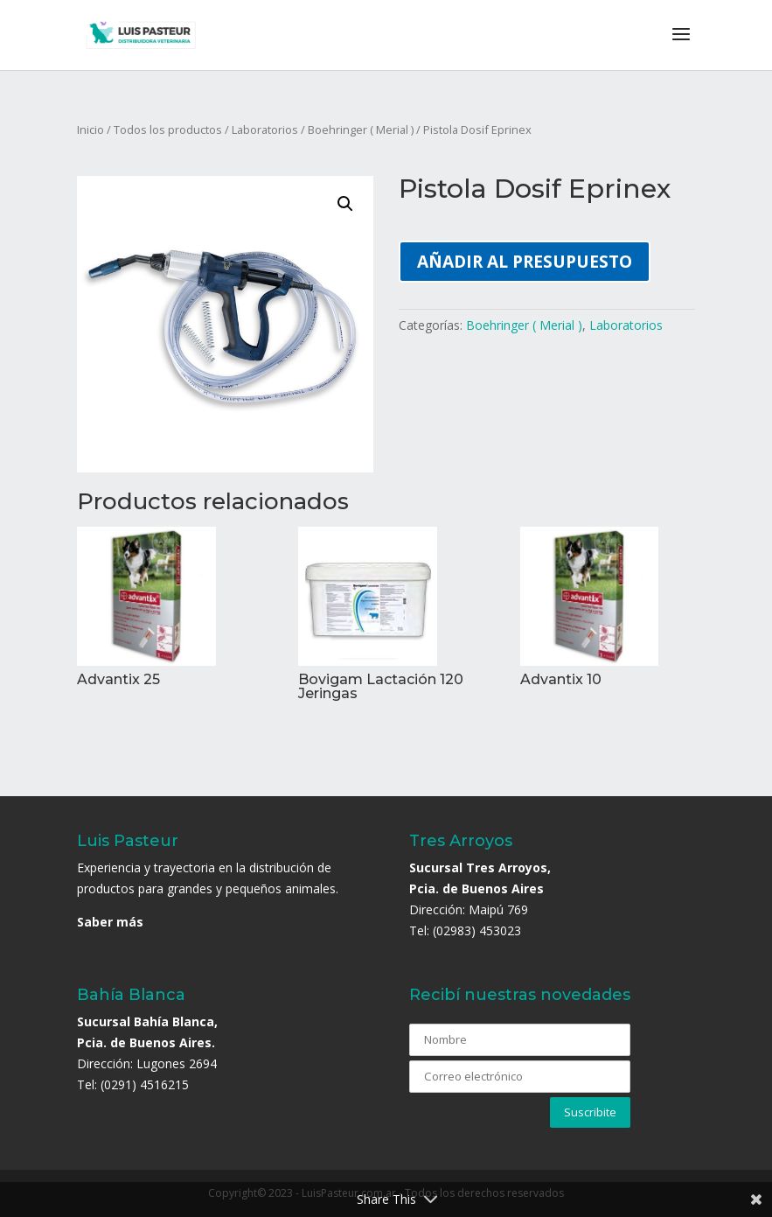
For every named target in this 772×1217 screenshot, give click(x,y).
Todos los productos (168, 129)
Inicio (90, 129)
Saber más (110, 921)
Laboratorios (265, 129)
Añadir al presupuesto (524, 261)
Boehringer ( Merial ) (361, 129)
